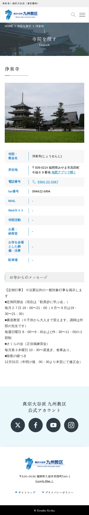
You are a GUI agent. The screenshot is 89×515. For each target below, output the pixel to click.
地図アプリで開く (64, 172)
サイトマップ (26, 492)
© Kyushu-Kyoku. (44, 510)
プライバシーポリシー (59, 492)
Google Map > (44, 481)
